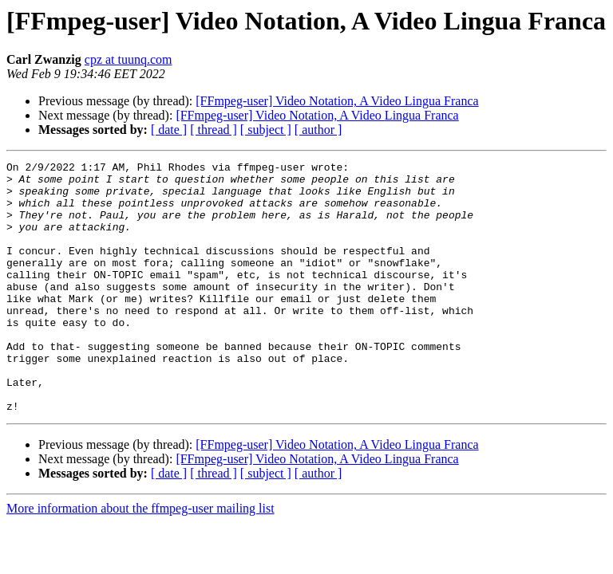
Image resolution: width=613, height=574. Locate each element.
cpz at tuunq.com (128, 59)
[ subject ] (265, 129)
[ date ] (169, 129)
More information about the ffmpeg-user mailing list (140, 558)
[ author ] (318, 129)
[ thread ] (213, 129)
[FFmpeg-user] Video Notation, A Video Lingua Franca (337, 101)
